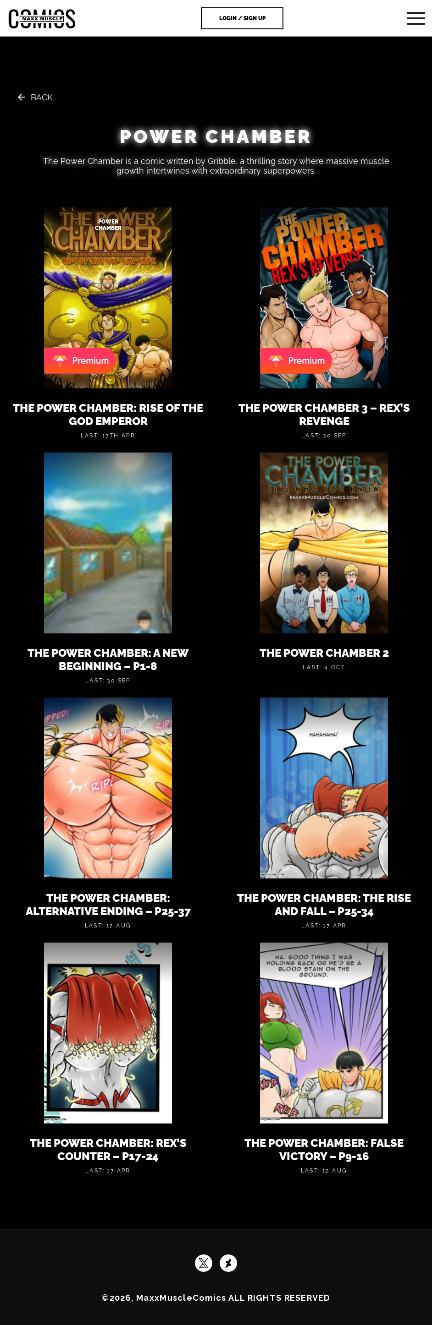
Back (42, 97)
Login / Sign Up (242, 18)
